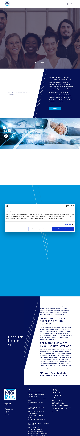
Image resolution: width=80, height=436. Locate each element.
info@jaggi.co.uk (8, 405)
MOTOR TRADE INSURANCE (35, 429)
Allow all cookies (63, 229)
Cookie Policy (58, 403)
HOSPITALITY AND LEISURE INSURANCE (35, 416)
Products (56, 395)
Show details (67, 224)
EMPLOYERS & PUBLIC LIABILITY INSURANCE (37, 399)
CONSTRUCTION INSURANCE (36, 394)
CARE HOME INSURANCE (35, 392)
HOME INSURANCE (33, 413)
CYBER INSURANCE (33, 396)
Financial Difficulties (61, 408)
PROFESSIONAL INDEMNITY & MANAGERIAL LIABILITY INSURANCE (38, 432)
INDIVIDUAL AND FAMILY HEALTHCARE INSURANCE (39, 424)
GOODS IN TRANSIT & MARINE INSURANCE (36, 408)
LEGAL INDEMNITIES (33, 427)
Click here (55, 108)
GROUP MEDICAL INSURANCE (36, 411)
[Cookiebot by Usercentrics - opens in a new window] (67, 206)
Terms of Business (60, 406)
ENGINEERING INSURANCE (35, 402)
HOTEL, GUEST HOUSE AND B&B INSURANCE (37, 420)
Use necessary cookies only (40, 229)
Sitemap (55, 411)
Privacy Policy (58, 400)
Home (54, 390)
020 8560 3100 (8, 403)
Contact (56, 398)
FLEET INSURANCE (33, 405)
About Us (56, 392)
